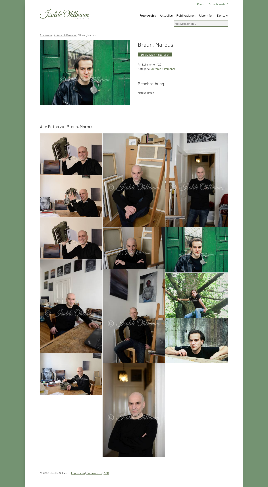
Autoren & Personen (65, 35)
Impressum (78, 473)
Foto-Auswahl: (218, 4)
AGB (106, 473)
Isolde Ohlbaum (64, 14)
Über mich (206, 15)
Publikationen (186, 15)
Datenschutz (94, 473)
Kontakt (222, 15)
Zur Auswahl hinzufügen (155, 54)
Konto (200, 4)
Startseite (46, 35)
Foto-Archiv (148, 15)
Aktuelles (166, 15)
